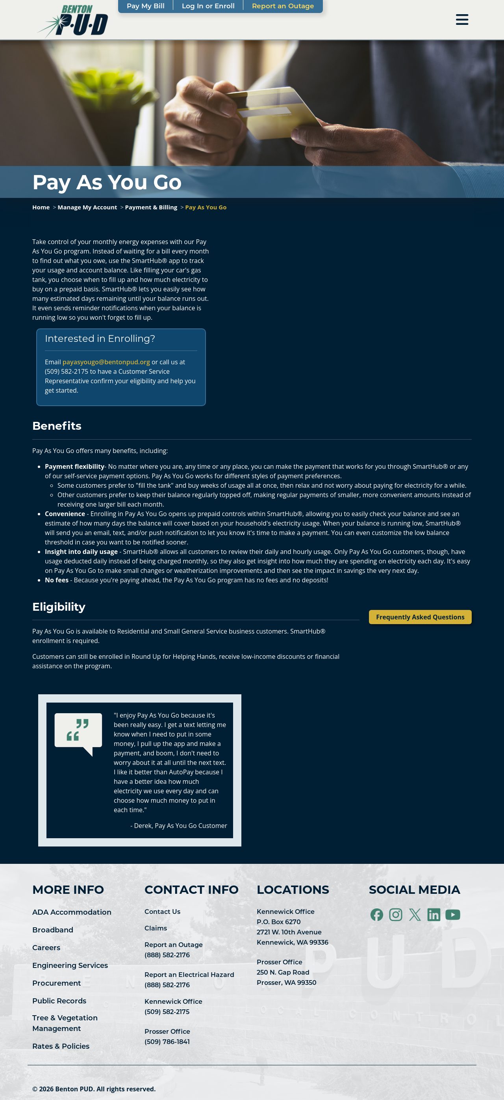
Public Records (59, 1001)
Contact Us (162, 912)
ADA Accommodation (71, 913)
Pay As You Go (205, 207)
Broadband (52, 930)
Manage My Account (87, 207)
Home (41, 207)
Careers (46, 948)
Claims (156, 929)
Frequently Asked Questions (420, 617)
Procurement (56, 984)
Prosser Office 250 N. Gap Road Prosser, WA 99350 (287, 973)
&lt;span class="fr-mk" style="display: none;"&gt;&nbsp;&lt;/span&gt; (345, 308)
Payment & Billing (151, 207)
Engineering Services (70, 966)
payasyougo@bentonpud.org (106, 362)
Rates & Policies (60, 1047)
